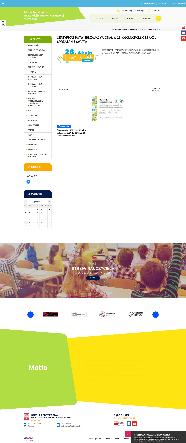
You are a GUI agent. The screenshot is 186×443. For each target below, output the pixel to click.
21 (33, 219)
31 (45, 222)
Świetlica (32, 149)
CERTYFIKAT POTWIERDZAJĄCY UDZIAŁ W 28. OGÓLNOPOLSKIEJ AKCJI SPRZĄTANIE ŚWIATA (107, 39)
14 (33, 216)
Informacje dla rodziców (35, 78)
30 (41, 222)
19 (25, 219)
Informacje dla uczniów (35, 85)
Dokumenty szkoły (36, 50)
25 (49, 219)
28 (33, 222)
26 (25, 222)
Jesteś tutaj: (117, 29)
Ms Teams (32, 120)
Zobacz (93, 278)
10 (45, 212)
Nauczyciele (33, 125)
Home (124, 29)
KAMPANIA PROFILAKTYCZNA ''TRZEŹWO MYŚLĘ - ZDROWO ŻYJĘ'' (36, 102)
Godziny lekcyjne (36, 67)
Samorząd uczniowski (38, 140)
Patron (31, 130)
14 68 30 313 (154, 10)
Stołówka (32, 145)
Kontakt (147, 18)
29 (37, 222)
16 (41, 216)
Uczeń (115, 18)
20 (29, 219)
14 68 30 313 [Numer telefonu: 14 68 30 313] (66, 424)
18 (49, 216)
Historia (32, 72)
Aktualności (133, 29)
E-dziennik (32, 62)
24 (45, 219)
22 (37, 219)
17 (45, 216)
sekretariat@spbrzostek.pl (130, 10)
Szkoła (99, 18)
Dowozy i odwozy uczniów (35, 56)
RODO (30, 135)
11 (49, 212)
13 (29, 216)
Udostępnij (64, 126)
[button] (3, 3)
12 (25, 216)
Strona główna (89, 18)
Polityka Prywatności (156, 441)
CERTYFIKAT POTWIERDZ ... (150, 29)
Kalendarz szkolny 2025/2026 (37, 92)
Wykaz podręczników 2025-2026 (37, 155)
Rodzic (130, 18)
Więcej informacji (28, 182)
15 (37, 216)
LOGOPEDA (32, 115)
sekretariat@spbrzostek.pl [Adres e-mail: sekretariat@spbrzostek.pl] (71, 426)
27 (29, 222)
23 (41, 219)
